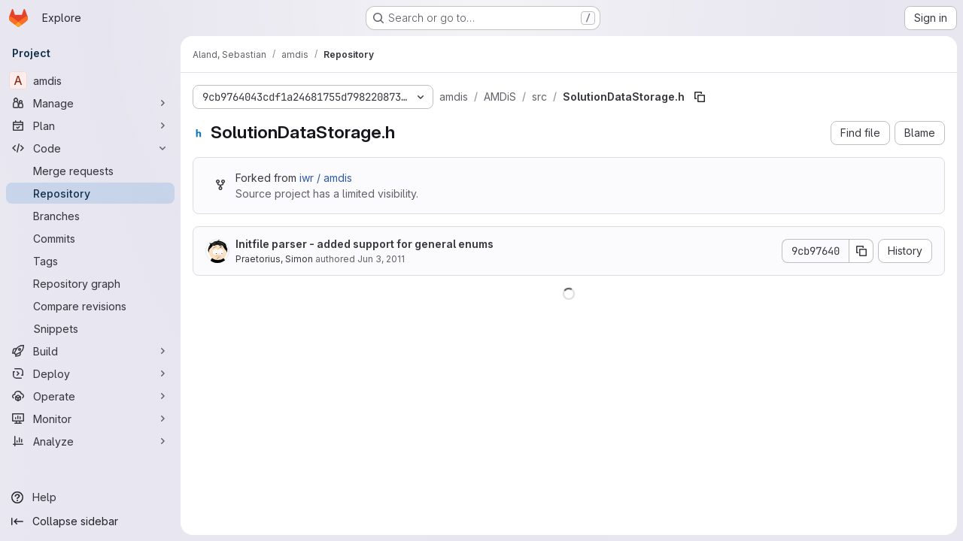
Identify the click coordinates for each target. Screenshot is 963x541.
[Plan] (90, 125)
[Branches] (90, 215)
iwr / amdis (325, 177)
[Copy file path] (700, 97)
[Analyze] (90, 441)
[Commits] (90, 238)
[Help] (90, 497)
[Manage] (90, 102)
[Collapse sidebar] (90, 521)
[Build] (90, 350)
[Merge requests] (90, 170)
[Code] (90, 148)
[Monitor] (90, 418)
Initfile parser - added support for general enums (364, 243)
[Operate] (90, 396)
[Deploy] (90, 373)
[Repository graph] (90, 283)
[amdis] (90, 80)
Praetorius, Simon (274, 258)
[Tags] (90, 260)
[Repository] (90, 193)
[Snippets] (90, 328)
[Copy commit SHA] (861, 251)
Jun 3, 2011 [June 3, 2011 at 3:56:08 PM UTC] (381, 258)
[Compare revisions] (90, 305)
